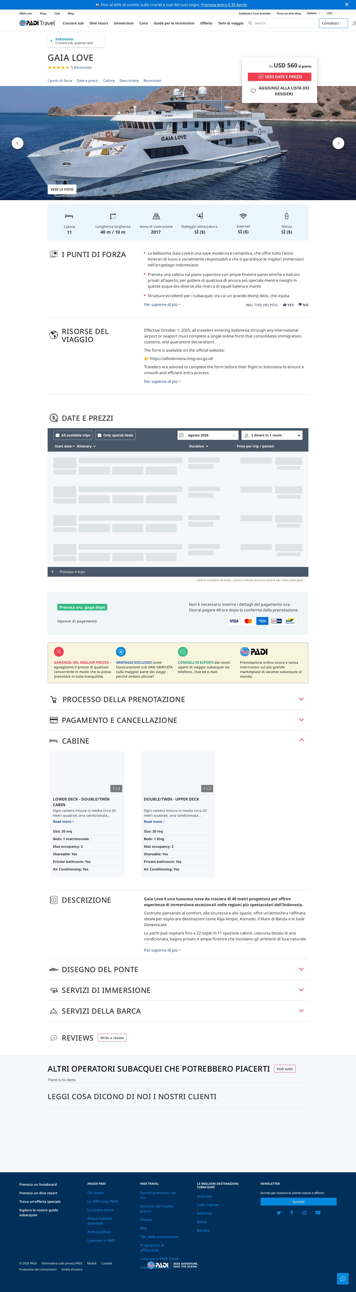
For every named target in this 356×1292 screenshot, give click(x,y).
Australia (204, 1196)
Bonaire (203, 1230)
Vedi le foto (62, 189)
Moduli (91, 1263)
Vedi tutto (285, 1068)
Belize (202, 1221)
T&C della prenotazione (159, 1236)
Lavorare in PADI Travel (159, 1258)
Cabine (109, 80)
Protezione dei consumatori (38, 1269)
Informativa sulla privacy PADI (62, 1263)
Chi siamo (95, 1192)
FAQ (143, 1228)
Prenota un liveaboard (38, 1184)
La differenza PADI (102, 1201)
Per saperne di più (161, 304)
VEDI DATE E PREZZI (279, 77)
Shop (43, 13)
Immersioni (124, 23)
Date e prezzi (87, 80)
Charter (146, 1219)
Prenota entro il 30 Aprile (224, 4)
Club (57, 13)
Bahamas (204, 1213)
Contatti (106, 1263)
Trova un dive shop (289, 13)
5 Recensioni (81, 67)
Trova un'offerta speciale (40, 1201)
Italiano (314, 13)
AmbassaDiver (99, 1231)
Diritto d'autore (72, 1269)
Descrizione (129, 80)
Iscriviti (298, 1201)
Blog (71, 13)
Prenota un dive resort (38, 1193)
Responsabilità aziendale (99, 1221)
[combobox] (281, 23)
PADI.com (25, 13)
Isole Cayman (208, 1204)
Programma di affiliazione (152, 1247)
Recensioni (152, 80)
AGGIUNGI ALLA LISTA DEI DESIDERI (279, 91)
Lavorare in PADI (101, 1240)
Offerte (206, 23)
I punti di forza (60, 80)
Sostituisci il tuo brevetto (255, 13)
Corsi (143, 23)
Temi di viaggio (231, 23)
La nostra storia (100, 1209)
